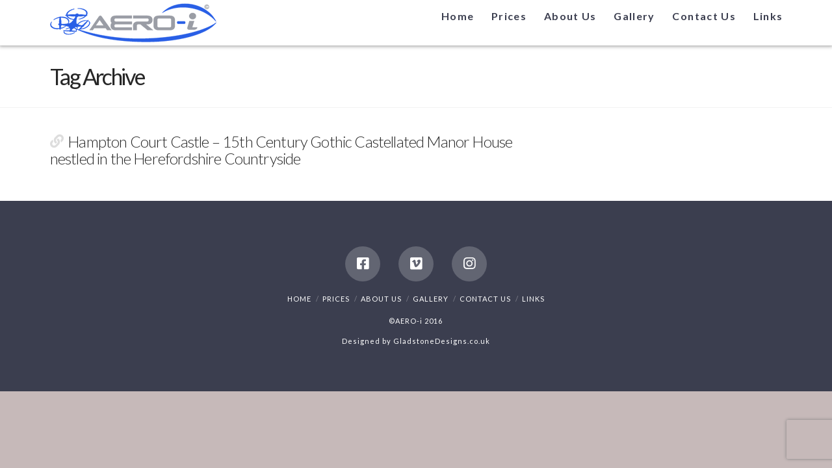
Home (299, 298)
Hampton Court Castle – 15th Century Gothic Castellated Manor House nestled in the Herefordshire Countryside (281, 150)
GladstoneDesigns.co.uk (441, 341)
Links (533, 298)
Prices (336, 298)
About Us (381, 298)
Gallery (430, 298)
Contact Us (485, 298)
